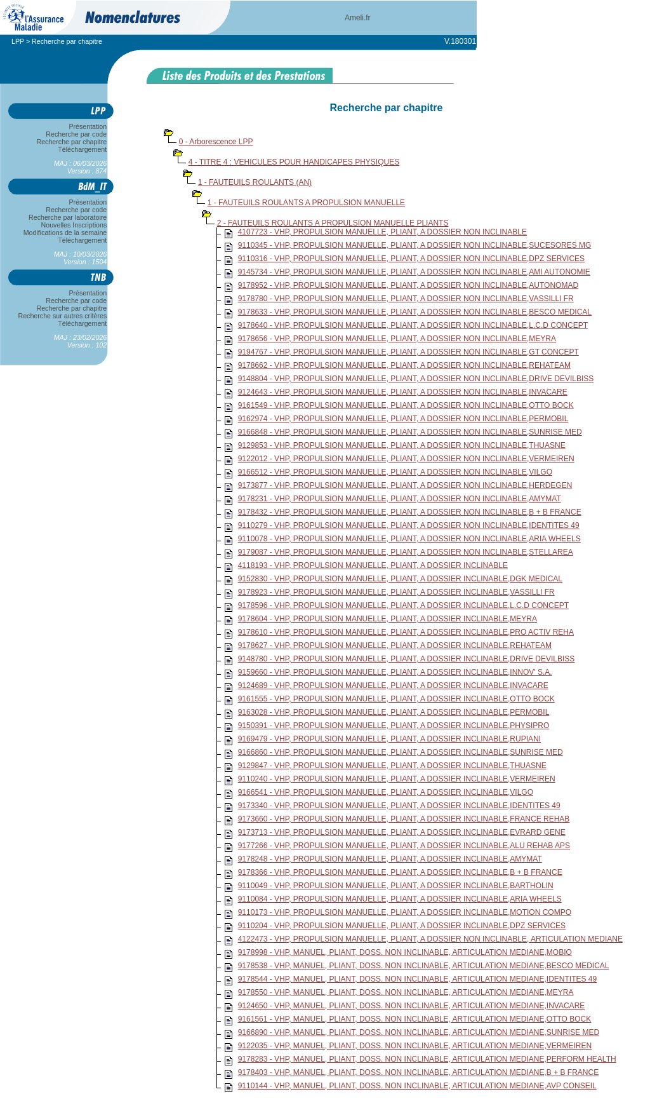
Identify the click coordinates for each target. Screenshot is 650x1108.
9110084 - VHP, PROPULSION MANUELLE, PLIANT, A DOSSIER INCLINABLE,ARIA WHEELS (400, 899)
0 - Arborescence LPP (216, 141)
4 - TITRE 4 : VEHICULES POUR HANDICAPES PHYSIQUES (294, 162)
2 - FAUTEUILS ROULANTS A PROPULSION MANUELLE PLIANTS (333, 223)
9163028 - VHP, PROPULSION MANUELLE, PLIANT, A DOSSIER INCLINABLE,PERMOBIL (394, 712)
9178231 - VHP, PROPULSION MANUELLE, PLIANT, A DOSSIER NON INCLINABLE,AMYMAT (399, 498)
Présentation (88, 126)
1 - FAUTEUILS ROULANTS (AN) (255, 182)
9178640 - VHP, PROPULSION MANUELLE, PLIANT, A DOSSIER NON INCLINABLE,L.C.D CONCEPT (413, 325)
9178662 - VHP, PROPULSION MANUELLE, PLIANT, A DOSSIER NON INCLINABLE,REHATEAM (404, 365)
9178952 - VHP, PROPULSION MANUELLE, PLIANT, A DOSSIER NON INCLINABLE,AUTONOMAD (408, 285)
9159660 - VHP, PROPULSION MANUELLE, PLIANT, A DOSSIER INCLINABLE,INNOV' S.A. (395, 672)
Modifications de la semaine (65, 232)
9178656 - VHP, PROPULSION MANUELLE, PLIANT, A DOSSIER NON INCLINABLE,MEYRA (397, 338)
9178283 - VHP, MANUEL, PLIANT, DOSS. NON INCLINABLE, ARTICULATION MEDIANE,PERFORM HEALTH (427, 1059)
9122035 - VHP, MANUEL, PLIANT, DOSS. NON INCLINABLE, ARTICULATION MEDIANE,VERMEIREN (415, 1045)
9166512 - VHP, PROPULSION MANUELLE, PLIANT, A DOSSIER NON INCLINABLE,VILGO (395, 472)
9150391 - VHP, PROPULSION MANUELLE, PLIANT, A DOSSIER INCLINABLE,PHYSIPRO (394, 725)
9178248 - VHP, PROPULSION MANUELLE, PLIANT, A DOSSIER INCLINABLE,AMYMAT (390, 859)
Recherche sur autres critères (62, 316)
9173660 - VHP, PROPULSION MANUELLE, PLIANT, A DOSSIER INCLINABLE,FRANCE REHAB (404, 818)
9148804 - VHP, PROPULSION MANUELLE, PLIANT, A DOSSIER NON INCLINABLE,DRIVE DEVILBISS (416, 378)
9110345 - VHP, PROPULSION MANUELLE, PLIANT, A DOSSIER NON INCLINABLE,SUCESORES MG (415, 245)
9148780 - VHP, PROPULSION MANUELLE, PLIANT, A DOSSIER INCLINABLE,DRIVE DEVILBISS (406, 658)
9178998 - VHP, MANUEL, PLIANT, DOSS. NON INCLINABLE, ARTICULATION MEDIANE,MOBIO (405, 952)
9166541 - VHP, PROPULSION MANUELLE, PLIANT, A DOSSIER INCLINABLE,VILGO (385, 792)
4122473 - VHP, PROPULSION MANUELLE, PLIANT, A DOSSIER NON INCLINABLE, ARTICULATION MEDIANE (430, 939)
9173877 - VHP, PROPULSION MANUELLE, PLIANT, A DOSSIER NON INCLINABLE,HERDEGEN (405, 485)
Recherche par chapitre (71, 141)
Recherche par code (77, 134)
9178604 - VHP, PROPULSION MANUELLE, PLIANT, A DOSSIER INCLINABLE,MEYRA (387, 618)
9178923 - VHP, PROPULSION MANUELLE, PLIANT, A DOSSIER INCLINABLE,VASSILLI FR (396, 592)
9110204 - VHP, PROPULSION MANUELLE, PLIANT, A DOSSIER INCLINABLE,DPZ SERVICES (402, 925)
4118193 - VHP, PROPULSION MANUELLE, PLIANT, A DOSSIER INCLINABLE (373, 565)
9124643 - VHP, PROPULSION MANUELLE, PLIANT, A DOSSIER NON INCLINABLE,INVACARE (402, 392)
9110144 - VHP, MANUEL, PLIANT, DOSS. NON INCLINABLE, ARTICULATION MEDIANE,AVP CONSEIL (417, 1085)
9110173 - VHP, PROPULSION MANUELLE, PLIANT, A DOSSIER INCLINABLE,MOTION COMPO (404, 912)
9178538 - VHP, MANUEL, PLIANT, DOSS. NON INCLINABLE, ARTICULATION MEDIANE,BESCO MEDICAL (423, 965)
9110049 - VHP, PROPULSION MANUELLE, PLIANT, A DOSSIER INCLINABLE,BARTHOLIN (396, 885)
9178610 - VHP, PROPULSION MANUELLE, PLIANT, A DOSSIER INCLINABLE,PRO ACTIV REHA (406, 632)
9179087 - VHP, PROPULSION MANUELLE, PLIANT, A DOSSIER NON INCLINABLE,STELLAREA (405, 552)
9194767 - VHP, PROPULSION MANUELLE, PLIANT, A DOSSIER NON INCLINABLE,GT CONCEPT (408, 352)
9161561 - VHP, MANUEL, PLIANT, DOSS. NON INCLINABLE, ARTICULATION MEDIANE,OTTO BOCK (415, 1019)
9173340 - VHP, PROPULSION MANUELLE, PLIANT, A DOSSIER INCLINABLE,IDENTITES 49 (399, 805)
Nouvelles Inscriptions (74, 225)
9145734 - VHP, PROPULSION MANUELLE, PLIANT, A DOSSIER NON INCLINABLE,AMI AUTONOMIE (414, 271)
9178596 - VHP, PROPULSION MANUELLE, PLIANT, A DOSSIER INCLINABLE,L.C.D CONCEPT (403, 605)
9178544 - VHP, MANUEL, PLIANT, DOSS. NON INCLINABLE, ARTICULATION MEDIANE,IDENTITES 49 (417, 979)
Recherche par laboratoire (67, 217)
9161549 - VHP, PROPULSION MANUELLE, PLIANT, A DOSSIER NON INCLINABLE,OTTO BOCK (406, 405)
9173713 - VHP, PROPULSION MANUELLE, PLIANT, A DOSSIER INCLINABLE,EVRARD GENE (402, 832)
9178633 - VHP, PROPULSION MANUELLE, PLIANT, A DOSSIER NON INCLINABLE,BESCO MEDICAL (415, 311)
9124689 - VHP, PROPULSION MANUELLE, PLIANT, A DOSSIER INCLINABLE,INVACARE (393, 685)
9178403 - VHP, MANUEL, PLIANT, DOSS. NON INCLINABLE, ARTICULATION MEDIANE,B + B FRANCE (418, 1072)
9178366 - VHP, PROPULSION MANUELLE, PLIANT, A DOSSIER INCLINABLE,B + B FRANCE (400, 872)
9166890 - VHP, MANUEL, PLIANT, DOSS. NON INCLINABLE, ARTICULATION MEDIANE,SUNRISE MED (419, 1032)
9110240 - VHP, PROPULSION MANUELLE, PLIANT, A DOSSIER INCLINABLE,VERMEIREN (396, 778)
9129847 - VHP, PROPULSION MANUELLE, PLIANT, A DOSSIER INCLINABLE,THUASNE (392, 765)
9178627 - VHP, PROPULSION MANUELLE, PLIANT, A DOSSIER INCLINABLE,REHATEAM (395, 645)
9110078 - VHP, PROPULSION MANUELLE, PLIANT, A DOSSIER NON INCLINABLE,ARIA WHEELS (409, 538)
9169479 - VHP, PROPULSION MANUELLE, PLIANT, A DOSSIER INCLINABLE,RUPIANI (389, 738)
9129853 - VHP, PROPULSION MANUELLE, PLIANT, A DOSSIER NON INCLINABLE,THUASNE (402, 445)
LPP (17, 41)
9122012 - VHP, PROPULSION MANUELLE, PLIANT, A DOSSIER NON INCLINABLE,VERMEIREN (406, 458)
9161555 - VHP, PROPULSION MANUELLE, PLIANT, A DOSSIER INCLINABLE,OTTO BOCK (396, 698)
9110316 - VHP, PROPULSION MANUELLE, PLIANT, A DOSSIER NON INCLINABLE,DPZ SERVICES (411, 258)
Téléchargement (82, 149)
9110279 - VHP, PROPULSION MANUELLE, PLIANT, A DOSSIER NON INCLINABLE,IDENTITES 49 (409, 525)
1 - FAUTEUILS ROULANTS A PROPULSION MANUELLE (306, 202)
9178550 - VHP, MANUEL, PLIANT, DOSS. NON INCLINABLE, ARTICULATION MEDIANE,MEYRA (406, 992)
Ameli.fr (358, 17)
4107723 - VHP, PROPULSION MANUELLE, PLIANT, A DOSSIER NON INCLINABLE (382, 231)
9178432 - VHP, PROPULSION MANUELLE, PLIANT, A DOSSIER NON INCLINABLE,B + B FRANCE (409, 512)
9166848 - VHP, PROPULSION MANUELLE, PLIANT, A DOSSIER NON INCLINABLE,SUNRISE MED (410, 432)
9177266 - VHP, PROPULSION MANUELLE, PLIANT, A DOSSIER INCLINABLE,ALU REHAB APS (404, 845)
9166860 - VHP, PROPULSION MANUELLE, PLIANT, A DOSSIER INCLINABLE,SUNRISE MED (400, 752)
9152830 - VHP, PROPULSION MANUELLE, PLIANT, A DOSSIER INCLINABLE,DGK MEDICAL (400, 578)
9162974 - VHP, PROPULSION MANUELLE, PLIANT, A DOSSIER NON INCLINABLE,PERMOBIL (403, 418)
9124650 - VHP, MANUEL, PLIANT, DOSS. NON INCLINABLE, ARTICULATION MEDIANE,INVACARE (411, 1005)
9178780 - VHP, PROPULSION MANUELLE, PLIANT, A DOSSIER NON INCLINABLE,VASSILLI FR (406, 298)
